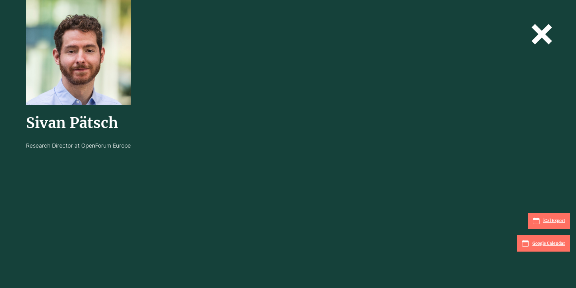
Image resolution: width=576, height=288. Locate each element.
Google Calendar (543, 243)
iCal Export (549, 221)
